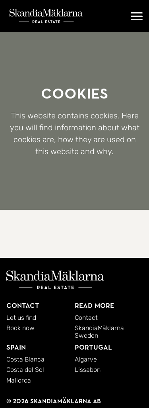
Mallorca (18, 380)
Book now (20, 328)
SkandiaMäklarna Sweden (99, 331)
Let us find (21, 317)
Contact (86, 317)
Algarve (86, 359)
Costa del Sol (25, 369)
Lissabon (88, 369)
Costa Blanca (25, 359)
